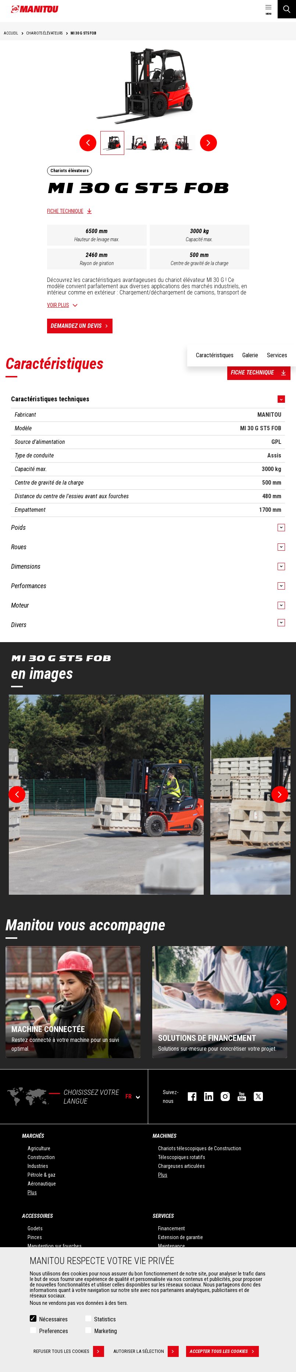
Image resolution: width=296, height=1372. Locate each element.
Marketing (105, 1331)
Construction (41, 1157)
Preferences (53, 1331)
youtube (238, 1096)
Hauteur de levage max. (97, 239)
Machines (164, 1136)
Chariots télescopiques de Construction (199, 1148)
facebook (188, 1096)
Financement (171, 1228)
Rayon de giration (97, 263)
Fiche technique (65, 211)
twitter (254, 1096)
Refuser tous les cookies (68, 1351)
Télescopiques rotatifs (181, 1157)
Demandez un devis (82, 326)
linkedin (205, 1096)
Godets (35, 1228)
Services (163, 1216)
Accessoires (37, 1216)
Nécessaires (53, 1319)
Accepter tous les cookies (224, 1351)
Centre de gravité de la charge (199, 263)
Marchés (33, 1136)
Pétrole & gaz (42, 1175)
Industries (38, 1166)
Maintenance (171, 1246)
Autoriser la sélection (146, 1351)
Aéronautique (42, 1184)
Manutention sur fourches (55, 1246)
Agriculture (39, 1148)
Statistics (105, 1319)
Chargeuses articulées (181, 1166)
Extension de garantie (180, 1237)
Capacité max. (199, 239)
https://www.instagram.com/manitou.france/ (221, 1096)
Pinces (35, 1237)
